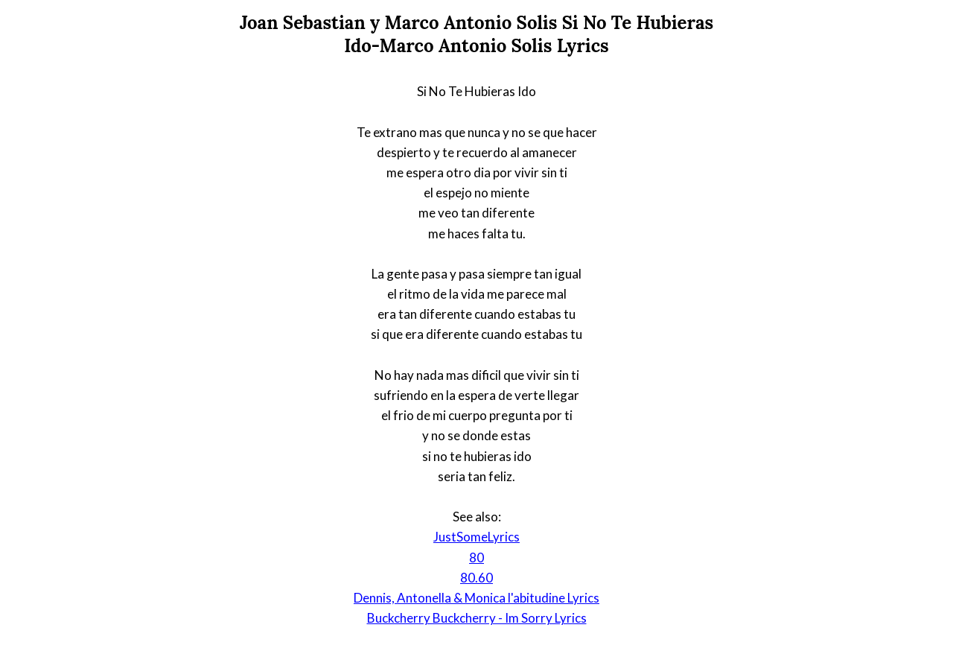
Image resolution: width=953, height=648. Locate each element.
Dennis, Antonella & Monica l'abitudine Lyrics (476, 598)
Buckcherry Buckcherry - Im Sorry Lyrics (477, 618)
